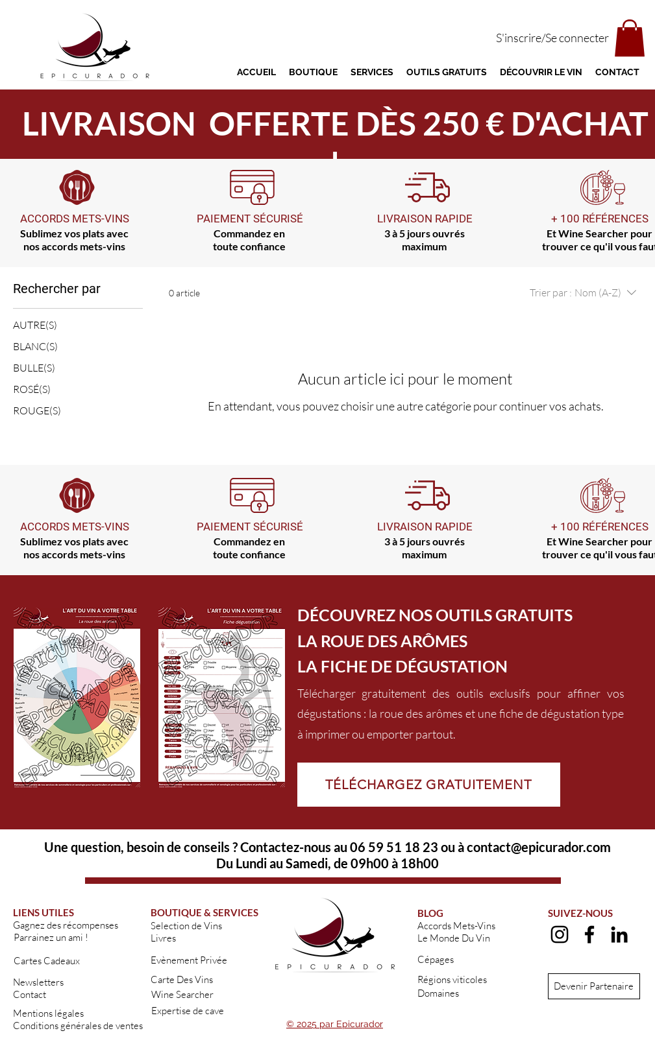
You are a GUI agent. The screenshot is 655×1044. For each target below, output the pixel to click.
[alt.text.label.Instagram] (559, 934)
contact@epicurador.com (539, 847)
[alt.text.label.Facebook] (589, 934)
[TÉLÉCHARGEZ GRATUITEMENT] (428, 785)
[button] (629, 37)
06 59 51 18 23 (394, 847)
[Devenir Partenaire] (594, 986)
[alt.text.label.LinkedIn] (619, 934)
